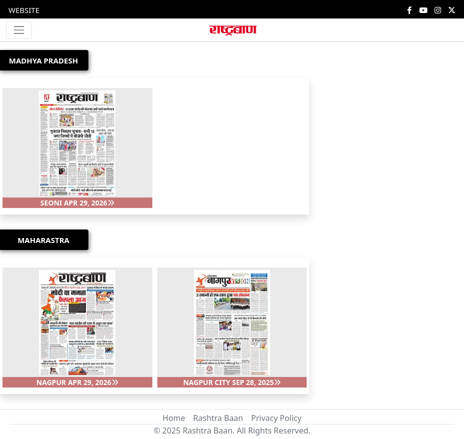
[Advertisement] (348, 202)
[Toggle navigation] (19, 30)
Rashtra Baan (218, 418)
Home (173, 418)
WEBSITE (23, 10)
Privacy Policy (276, 418)
